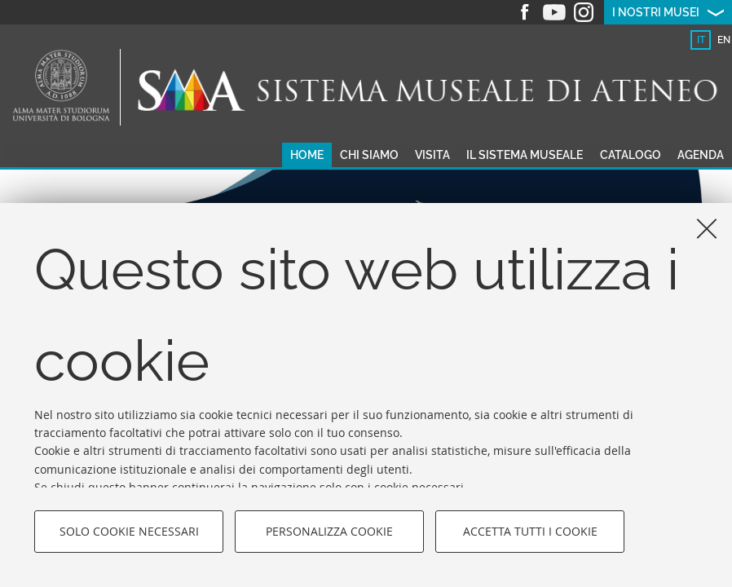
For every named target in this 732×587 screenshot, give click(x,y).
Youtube (554, 12)
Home (307, 154)
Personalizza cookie (329, 531)
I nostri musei (655, 12)
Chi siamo (369, 154)
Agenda (700, 154)
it (701, 40)
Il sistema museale (524, 154)
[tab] (700, 40)
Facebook (525, 12)
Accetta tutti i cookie (530, 531)
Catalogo (630, 154)
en (723, 40)
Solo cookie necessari (129, 531)
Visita (432, 154)
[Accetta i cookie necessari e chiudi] (707, 228)
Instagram (583, 12)
